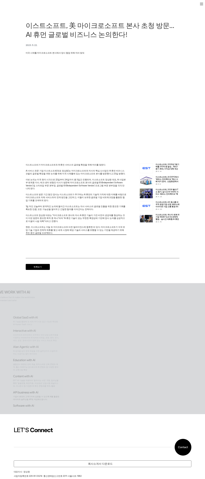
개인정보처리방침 (32, 471)
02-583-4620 (16, 439)
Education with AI (89, 297)
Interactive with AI (89, 264)
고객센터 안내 (15, 471)
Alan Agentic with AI (91, 282)
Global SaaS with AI (90, 250)
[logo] (12, 5)
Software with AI (88, 351)
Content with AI (87, 315)
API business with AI (91, 333)
